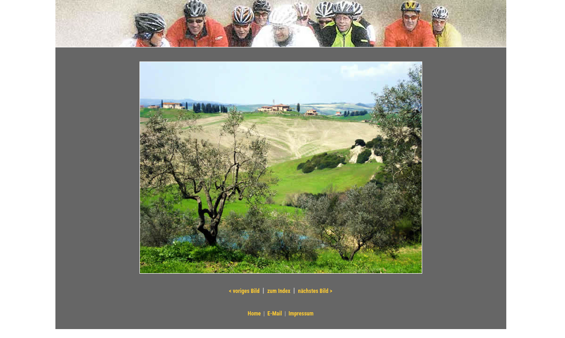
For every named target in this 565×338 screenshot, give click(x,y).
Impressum (300, 313)
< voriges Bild (244, 291)
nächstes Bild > (315, 291)
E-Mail (274, 313)
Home (254, 313)
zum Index (278, 291)
